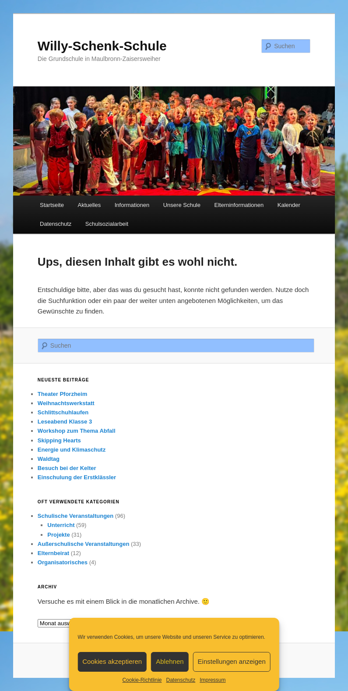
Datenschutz (180, 680)
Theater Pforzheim (62, 394)
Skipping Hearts (59, 440)
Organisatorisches (63, 562)
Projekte (58, 534)
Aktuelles (89, 205)
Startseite (52, 205)
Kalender (289, 205)
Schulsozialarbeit (106, 224)
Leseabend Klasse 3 (65, 421)
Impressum (212, 680)
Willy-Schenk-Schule (102, 46)
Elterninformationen (239, 205)
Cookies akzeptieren (112, 661)
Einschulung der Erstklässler (77, 477)
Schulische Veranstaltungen (75, 516)
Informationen (132, 205)
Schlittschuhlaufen (63, 412)
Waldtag (49, 459)
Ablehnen (169, 661)
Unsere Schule (181, 205)
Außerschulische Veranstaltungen (84, 544)
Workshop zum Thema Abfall (77, 430)
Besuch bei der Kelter (67, 468)
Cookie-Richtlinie (142, 680)
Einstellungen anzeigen (232, 661)
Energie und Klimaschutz (71, 449)
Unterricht (60, 525)
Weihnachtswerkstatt (66, 403)
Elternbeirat (53, 553)
